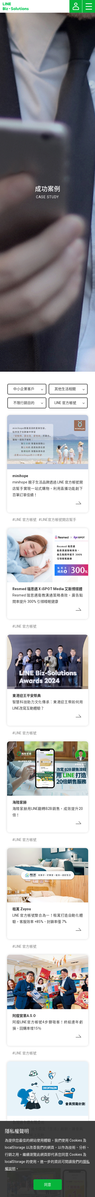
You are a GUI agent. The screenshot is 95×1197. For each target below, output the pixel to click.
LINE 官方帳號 (25, 520)
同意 (47, 1185)
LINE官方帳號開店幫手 (58, 520)
